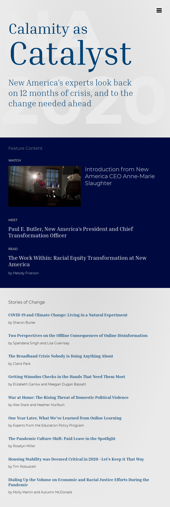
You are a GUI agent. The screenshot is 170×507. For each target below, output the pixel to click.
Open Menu (159, 10)
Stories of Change (26, 302)
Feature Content (25, 148)
